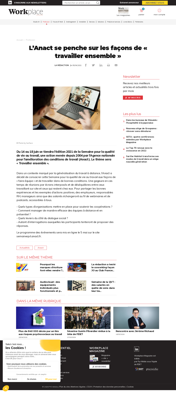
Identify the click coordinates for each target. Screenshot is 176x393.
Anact (43, 247)
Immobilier (82, 22)
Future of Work (58, 22)
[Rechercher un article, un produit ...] (81, 3)
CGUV (89, 390)
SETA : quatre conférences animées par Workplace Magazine (140, 139)
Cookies (130, 390)
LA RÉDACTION (62, 65)
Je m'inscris (133, 97)
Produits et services (113, 22)
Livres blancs (127, 22)
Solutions (101, 22)
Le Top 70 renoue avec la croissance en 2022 (139, 149)
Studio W (36, 22)
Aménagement (71, 22)
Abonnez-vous (155, 2)
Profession (46, 22)
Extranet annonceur (129, 2)
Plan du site (64, 390)
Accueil (19, 40)
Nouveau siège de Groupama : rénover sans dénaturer (141, 129)
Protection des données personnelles (109, 390)
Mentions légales (77, 390)
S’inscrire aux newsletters (30, 3)
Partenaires (139, 22)
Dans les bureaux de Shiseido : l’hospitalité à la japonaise (142, 121)
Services (92, 22)
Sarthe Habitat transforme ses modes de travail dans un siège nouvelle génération (142, 159)
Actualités (25, 247)
